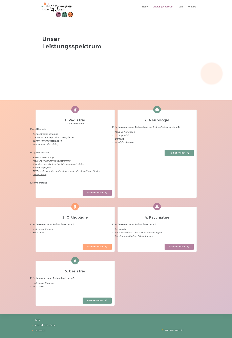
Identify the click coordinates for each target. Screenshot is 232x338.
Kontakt (192, 6)
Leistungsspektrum (163, 6)
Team (180, 6)
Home (145, 6)
